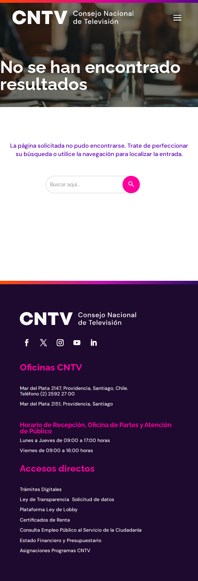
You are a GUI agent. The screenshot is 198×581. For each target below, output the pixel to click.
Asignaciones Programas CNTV (55, 550)
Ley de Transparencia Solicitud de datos (67, 499)
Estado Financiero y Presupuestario (60, 540)
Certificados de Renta (45, 520)
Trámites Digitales (41, 489)
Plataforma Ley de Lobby (49, 509)
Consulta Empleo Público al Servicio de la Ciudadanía (81, 530)
